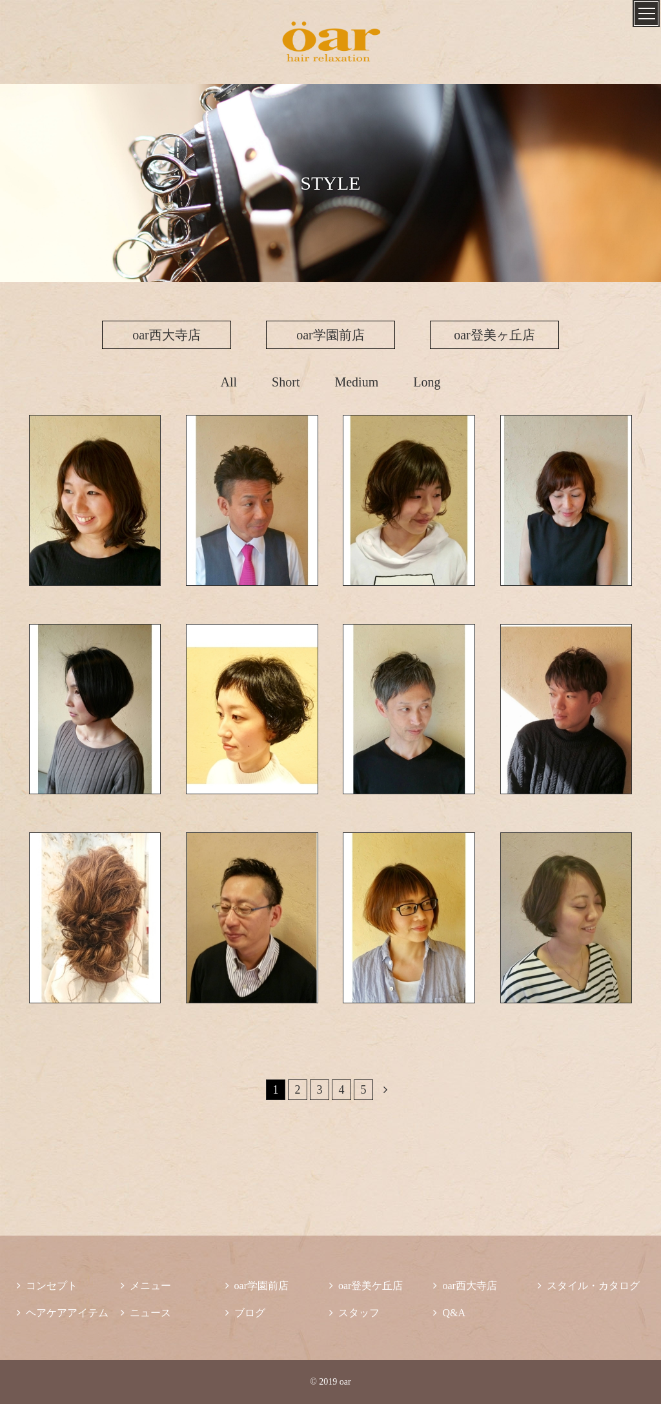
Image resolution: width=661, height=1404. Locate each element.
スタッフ (354, 1312)
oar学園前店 (330, 335)
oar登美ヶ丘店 (494, 335)
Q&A (449, 1312)
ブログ (245, 1312)
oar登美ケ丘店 (366, 1285)
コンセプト (47, 1285)
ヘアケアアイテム (62, 1312)
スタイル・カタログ (589, 1285)
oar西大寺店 (166, 335)
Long (426, 382)
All (229, 382)
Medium (356, 382)
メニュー (146, 1285)
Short (286, 382)
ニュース (146, 1312)
